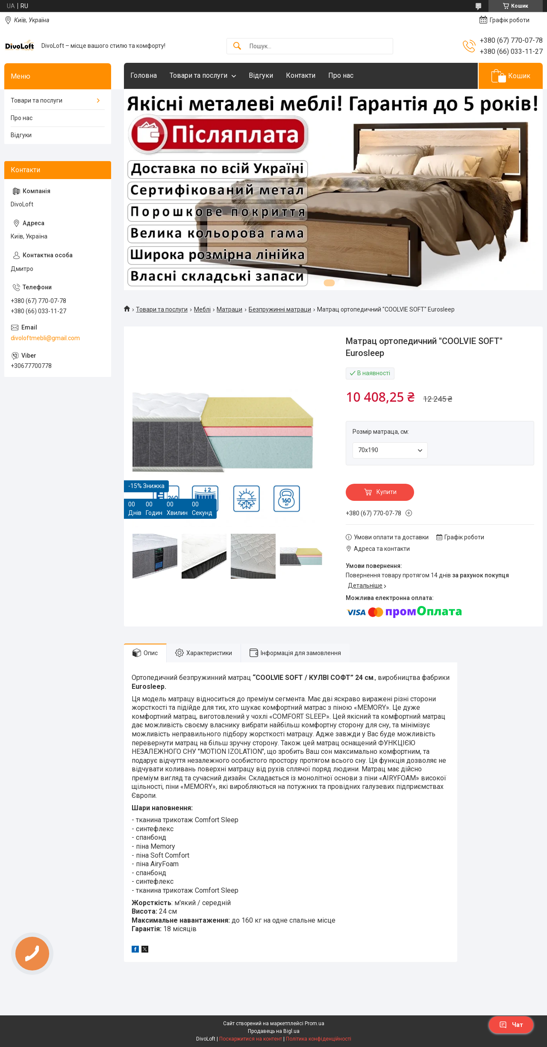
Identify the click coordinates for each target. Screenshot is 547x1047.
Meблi (202, 309)
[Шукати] (237, 46)
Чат (511, 1025)
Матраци (229, 309)
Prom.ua (314, 1023)
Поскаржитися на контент (250, 1039)
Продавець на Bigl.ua (274, 1031)
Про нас (340, 75)
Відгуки (261, 75)
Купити (386, 491)
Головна (143, 75)
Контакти (300, 75)
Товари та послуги (198, 75)
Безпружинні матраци (280, 309)
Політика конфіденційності (318, 1039)
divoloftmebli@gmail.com (45, 338)
